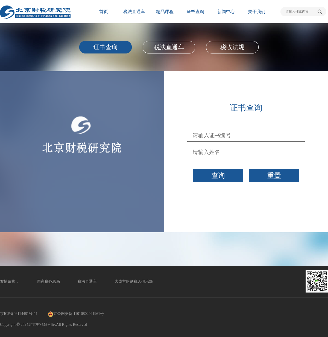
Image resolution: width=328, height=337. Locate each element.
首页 (103, 11)
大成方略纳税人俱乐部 (134, 281)
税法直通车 (134, 11)
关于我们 (256, 11)
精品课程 (165, 11)
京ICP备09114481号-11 (18, 314)
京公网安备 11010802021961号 (76, 314)
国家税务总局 (48, 281)
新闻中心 (226, 11)
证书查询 (195, 11)
